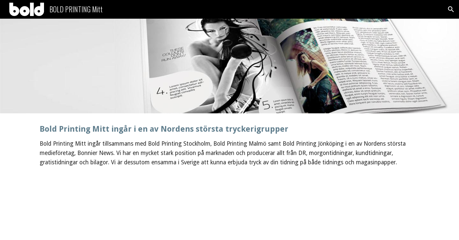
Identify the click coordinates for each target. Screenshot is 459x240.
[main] (229, 145)
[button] (451, 9)
